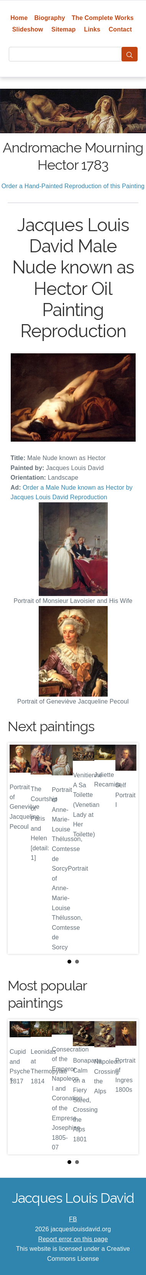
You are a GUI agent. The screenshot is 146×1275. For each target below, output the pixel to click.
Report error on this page (73, 1239)
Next (126, 848)
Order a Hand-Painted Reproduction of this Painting (73, 186)
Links (92, 29)
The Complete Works (103, 18)
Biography (49, 18)
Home (19, 18)
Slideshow (27, 29)
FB (73, 1219)
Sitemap (63, 29)
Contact (120, 29)
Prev (19, 848)
